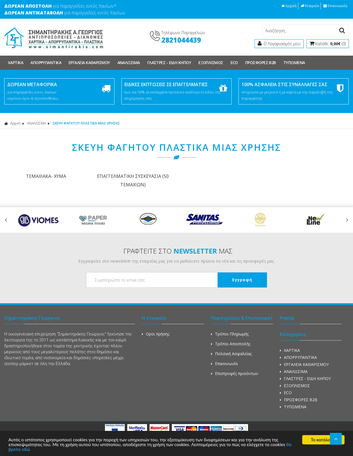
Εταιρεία (310, 5)
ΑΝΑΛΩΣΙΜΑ (128, 62)
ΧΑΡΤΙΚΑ (15, 62)
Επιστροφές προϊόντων (234, 373)
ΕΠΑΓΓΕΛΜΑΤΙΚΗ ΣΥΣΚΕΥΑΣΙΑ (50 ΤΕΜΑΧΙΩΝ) (133, 180)
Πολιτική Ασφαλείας (231, 353)
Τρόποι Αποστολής (230, 343)
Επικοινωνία (335, 5)
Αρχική (289, 5)
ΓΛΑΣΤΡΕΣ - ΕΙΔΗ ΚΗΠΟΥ (169, 62)
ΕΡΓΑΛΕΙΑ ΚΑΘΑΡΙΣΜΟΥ (89, 62)
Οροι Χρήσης (155, 334)
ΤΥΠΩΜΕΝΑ (294, 62)
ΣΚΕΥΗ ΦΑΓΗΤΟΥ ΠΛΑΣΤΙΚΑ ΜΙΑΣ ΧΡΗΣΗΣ (86, 123)
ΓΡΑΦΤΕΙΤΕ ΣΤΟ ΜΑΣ (178, 251)
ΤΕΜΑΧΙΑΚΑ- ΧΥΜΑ (46, 176)
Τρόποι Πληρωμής (230, 334)
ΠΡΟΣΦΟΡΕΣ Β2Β (260, 62)
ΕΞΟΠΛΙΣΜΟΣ (210, 62)
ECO (234, 62)
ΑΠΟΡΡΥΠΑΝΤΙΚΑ (45, 62)
